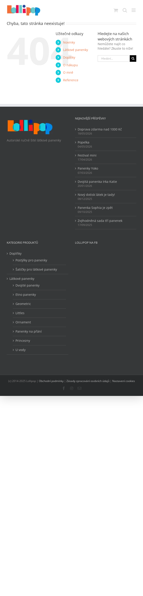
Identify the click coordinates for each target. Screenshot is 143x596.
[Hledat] (133, 58)
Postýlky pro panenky (31, 260)
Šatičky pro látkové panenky (36, 269)
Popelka (83, 142)
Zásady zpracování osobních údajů (87, 381)
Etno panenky (25, 294)
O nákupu (70, 65)
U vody (20, 350)
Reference (70, 80)
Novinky (69, 42)
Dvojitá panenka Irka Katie (97, 181)
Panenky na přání (28, 331)
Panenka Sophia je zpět (95, 207)
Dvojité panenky (27, 285)
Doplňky (69, 57)
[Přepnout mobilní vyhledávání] (125, 10)
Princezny (22, 340)
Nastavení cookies (123, 381)
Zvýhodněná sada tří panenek (100, 221)
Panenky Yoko (88, 168)
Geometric (23, 304)
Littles (19, 313)
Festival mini (87, 155)
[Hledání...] (114, 58)
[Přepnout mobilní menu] (134, 10)
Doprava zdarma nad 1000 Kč (100, 129)
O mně (68, 72)
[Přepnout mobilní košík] (116, 10)
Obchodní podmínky (51, 381)
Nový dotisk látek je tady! (96, 194)
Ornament (23, 322)
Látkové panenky (75, 50)
